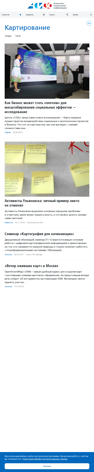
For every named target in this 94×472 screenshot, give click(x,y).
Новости (9, 222)
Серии (8, 132)
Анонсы (8, 254)
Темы (8, 36)
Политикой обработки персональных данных (45, 459)
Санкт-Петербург (34, 254)
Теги (17, 36)
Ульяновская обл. (35, 222)
